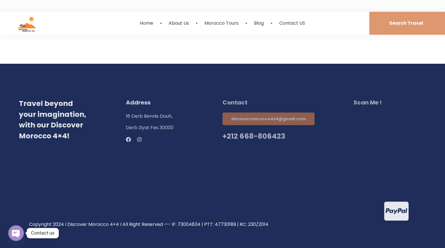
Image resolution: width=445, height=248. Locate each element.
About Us (179, 23)
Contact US (292, 23)
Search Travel (406, 23)
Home (146, 23)
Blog (259, 23)
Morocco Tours (221, 23)
